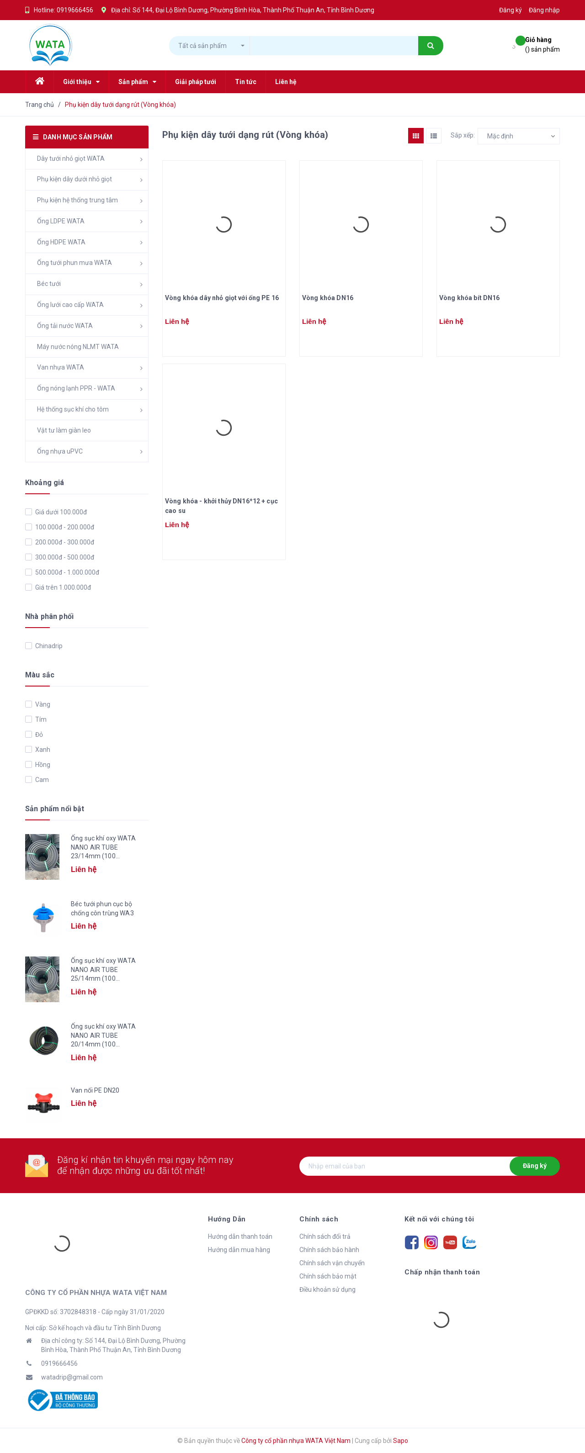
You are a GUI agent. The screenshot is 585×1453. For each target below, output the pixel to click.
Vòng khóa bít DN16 (469, 297)
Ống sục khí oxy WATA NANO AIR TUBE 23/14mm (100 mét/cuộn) (103, 848)
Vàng (42, 704)
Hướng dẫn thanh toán (240, 1236)
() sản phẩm (542, 44)
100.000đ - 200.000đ (64, 527)
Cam (41, 779)
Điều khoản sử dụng (327, 1289)
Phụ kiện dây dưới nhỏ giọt (74, 179)
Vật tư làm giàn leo (64, 430)
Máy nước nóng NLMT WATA (78, 346)
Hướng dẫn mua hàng (239, 1249)
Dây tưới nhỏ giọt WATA (71, 158)
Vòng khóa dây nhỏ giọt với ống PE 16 (222, 297)
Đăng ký (535, 1165)
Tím (40, 719)
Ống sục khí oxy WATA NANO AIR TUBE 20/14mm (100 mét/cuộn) (103, 1036)
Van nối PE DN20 (95, 1090)
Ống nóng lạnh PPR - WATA (76, 388)
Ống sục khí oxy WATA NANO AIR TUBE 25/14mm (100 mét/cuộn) (103, 970)
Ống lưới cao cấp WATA (70, 304)
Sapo (400, 1440)
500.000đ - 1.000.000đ (66, 572)
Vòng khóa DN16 (327, 297)
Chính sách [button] (318, 1219)
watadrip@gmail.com (72, 1377)
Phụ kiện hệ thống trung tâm (77, 200)
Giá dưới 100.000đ (60, 512)
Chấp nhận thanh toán (442, 1272)
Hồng (42, 764)
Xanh (42, 749)
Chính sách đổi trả (325, 1236)
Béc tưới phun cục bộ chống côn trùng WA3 (102, 908)
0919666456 (75, 10)
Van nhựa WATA (60, 367)
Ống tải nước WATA (65, 325)
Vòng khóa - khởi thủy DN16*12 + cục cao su (221, 505)
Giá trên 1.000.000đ (62, 587)
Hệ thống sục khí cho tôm (73, 409)
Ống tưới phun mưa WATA (74, 262)
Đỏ (38, 734)
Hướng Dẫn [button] (227, 1219)
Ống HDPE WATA (61, 242)
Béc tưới (49, 283)
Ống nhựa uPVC (60, 451)
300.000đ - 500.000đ (64, 557)
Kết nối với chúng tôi (439, 1219)
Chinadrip (48, 646)
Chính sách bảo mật (327, 1276)
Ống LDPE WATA (61, 221)
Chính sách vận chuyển (332, 1263)
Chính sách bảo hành (329, 1249)
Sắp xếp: (463, 135)
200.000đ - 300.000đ (64, 542)
